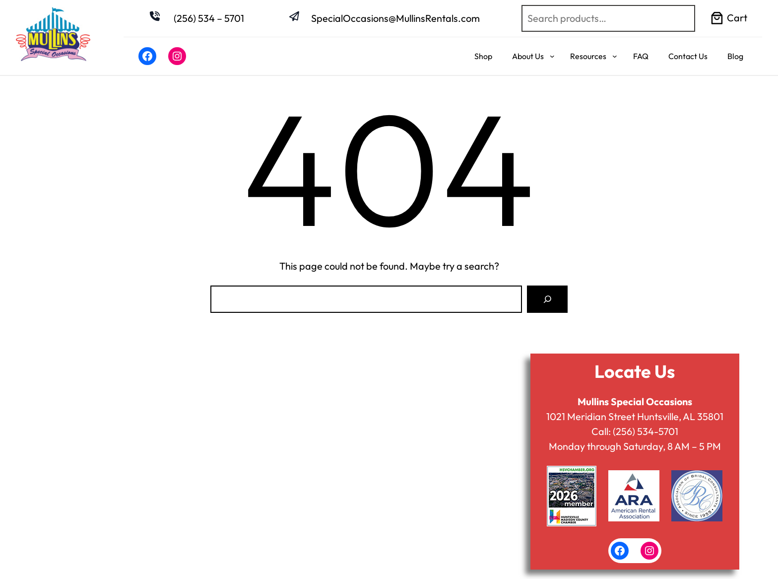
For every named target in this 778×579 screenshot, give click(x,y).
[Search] (547, 299)
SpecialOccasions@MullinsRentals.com (395, 18)
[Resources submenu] (614, 56)
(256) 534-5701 (645, 431)
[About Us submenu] (552, 56)
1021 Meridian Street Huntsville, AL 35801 (634, 416)
